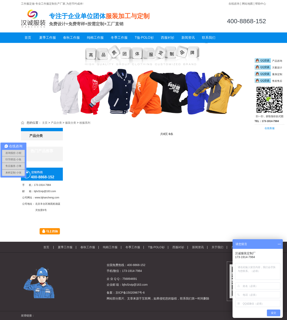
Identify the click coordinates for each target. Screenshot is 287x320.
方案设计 (268, 67)
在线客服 (270, 128)
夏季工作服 (47, 37)
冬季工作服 (119, 37)
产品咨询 (268, 60)
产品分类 (56, 122)
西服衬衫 (167, 37)
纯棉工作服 (95, 37)
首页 (28, 37)
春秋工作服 (71, 37)
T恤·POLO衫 (144, 37)
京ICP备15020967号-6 (130, 292)
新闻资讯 (188, 37)
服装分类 (70, 122)
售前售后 (268, 81)
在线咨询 (234, 3)
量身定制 (268, 74)
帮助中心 (260, 3)
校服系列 (84, 122)
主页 (45, 122)
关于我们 (217, 247)
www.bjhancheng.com (47, 197)
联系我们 (208, 37)
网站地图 (247, 3)
